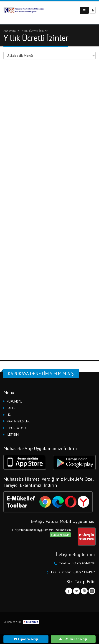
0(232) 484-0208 (84, 563)
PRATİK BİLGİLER (18, 421)
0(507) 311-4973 (84, 572)
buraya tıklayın (60, 534)
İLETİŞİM (13, 434)
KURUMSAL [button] (14, 401)
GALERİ (11, 408)
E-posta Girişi (26, 639)
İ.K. (9, 415)
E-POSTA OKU (16, 428)
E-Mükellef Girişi (73, 639)
